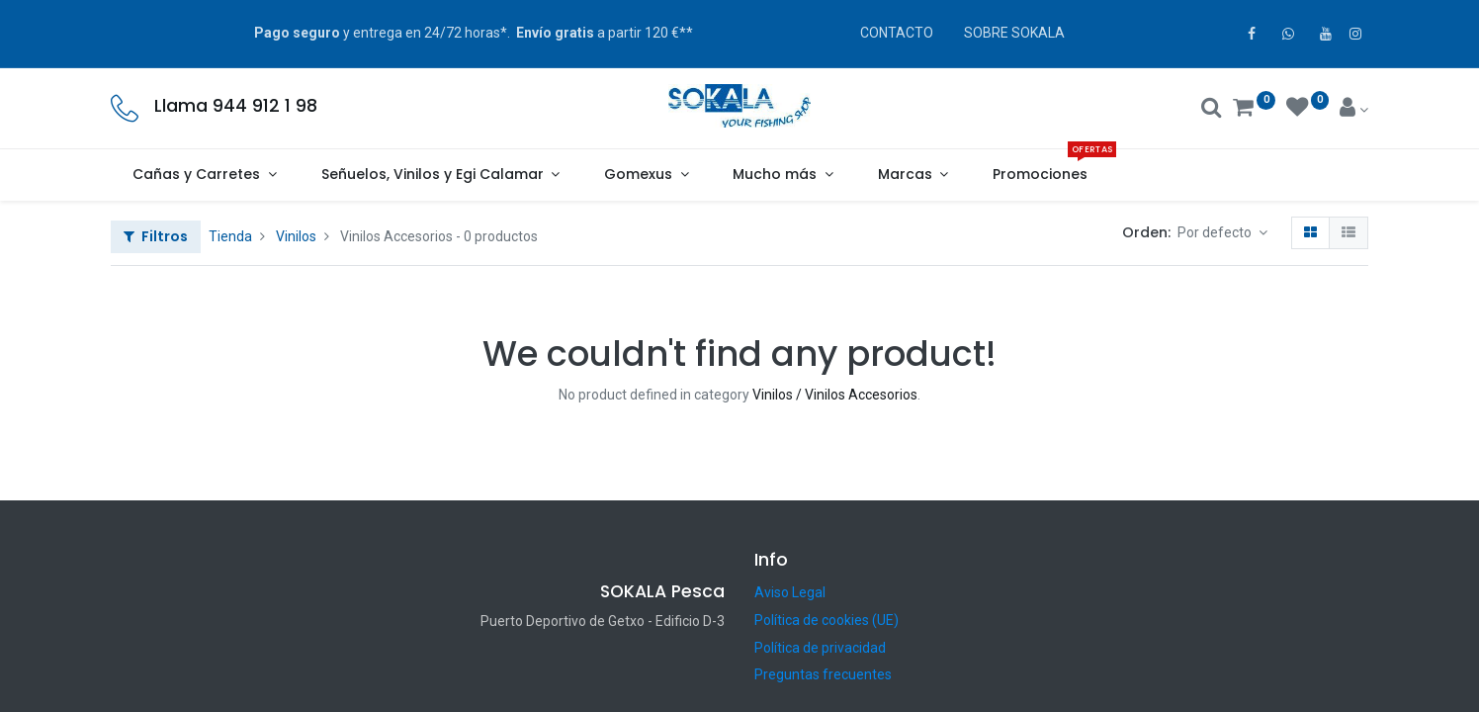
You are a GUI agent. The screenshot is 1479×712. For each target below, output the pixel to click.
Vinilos (296, 236)
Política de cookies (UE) (826, 620)
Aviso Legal (790, 592)
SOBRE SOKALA (1014, 33)
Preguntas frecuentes (823, 674)
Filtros (156, 236)
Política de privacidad (820, 648)
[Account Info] (1354, 110)
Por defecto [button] (1216, 232)
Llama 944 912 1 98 (235, 106)
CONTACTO (896, 33)
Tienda (230, 236)
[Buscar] (1211, 110)
